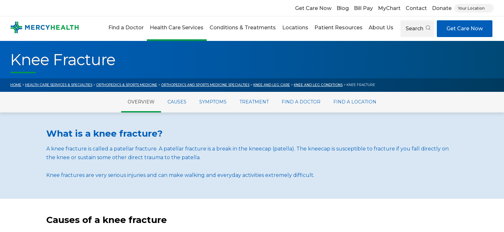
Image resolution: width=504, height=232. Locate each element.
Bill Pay (363, 8)
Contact (416, 8)
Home (15, 85)
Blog (343, 8)
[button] (126, 28)
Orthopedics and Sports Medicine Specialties (205, 85)
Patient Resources (338, 27)
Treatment (254, 102)
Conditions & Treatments (243, 27)
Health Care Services (176, 27)
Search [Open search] (418, 28)
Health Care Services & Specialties (58, 85)
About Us (381, 27)
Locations (295, 27)
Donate (442, 8)
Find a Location (354, 102)
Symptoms (213, 102)
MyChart (389, 8)
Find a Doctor (126, 27)
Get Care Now (313, 8)
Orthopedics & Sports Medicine (126, 85)
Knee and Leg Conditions (318, 85)
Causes (176, 102)
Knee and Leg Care (271, 85)
